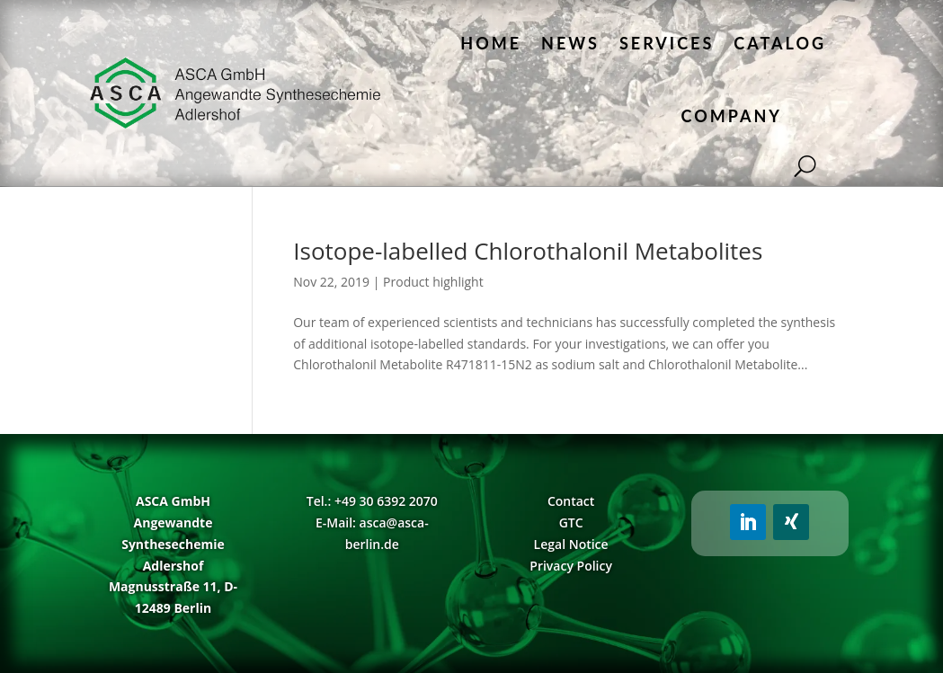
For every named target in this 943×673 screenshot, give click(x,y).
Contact (570, 500)
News (570, 43)
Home (490, 43)
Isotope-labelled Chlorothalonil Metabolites (527, 251)
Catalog (780, 43)
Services (666, 43)
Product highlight (433, 281)
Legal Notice (571, 544)
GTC (571, 522)
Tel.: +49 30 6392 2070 (372, 500)
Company (731, 116)
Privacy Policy (570, 565)
